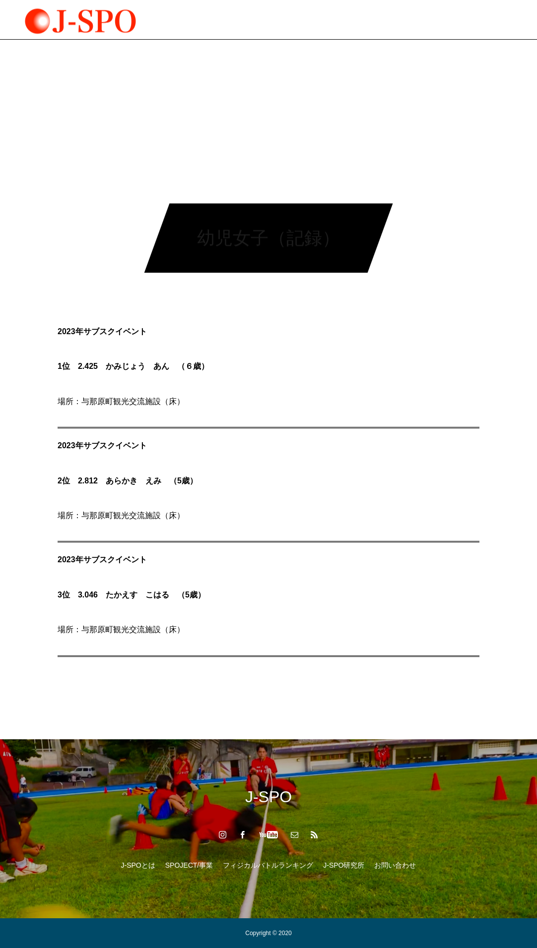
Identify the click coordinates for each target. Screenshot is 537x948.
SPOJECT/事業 (179, 20)
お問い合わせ (395, 865)
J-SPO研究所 (353, 20)
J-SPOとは (138, 865)
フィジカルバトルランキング (268, 20)
